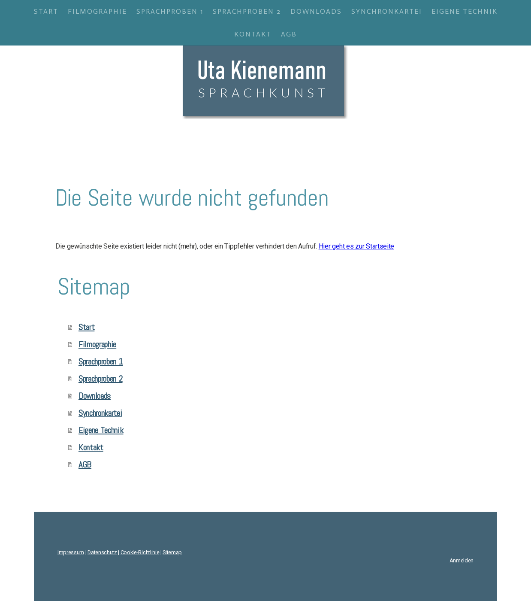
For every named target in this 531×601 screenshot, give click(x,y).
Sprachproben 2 (247, 11)
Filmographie (97, 11)
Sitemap (172, 552)
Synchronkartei (386, 11)
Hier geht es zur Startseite (356, 246)
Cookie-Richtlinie (140, 552)
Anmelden (462, 560)
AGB (289, 34)
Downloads (316, 11)
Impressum (70, 552)
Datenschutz (102, 552)
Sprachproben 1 (169, 11)
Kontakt (253, 34)
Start (46, 11)
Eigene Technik (464, 11)
